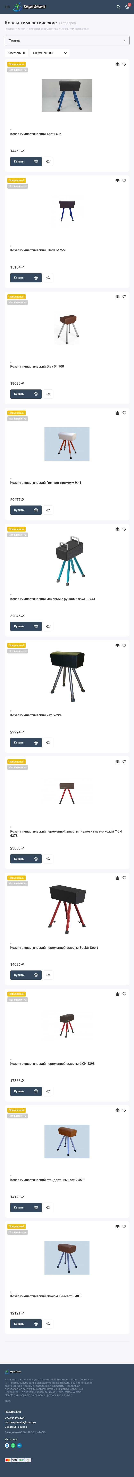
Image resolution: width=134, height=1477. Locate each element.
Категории (16, 53)
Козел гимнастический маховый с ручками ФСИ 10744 (52, 599)
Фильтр (67, 40)
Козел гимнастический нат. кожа (36, 715)
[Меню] (7, 7)
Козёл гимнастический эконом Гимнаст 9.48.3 (46, 1296)
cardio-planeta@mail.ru (20, 1422)
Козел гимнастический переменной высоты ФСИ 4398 (52, 1064)
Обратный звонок (16, 1426)
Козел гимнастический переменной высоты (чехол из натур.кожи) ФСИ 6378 (66, 833)
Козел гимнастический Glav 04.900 (37, 366)
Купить (26, 161)
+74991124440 (14, 1418)
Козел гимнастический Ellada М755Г (38, 250)
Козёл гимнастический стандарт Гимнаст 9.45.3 (47, 1180)
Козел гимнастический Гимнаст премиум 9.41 (45, 483)
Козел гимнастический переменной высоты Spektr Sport (54, 948)
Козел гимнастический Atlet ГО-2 (35, 134)
